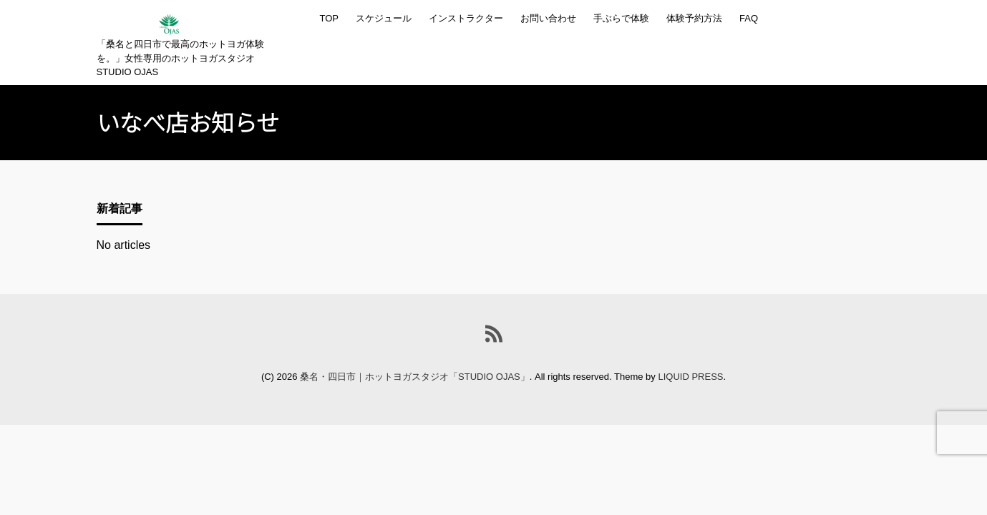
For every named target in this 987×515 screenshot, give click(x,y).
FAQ (748, 18)
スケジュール (384, 18)
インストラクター (466, 18)
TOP (329, 18)
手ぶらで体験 (621, 18)
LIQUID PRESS (690, 376)
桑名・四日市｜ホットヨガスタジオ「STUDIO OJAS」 (415, 376)
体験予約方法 (694, 18)
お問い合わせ (548, 18)
